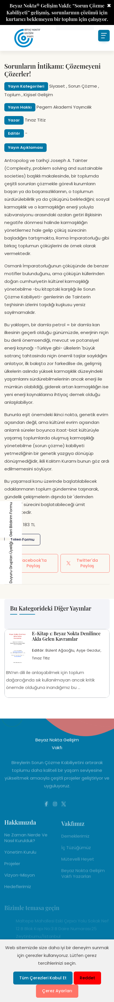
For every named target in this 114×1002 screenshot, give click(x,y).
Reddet (87, 978)
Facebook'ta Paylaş (28, 563)
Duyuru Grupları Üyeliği (4, 562)
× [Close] (109, 6)
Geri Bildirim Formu (4, 519)
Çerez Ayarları (57, 991)
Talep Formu (22, 539)
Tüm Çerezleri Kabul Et (42, 978)
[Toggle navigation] (104, 35)
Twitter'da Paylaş (82, 563)
